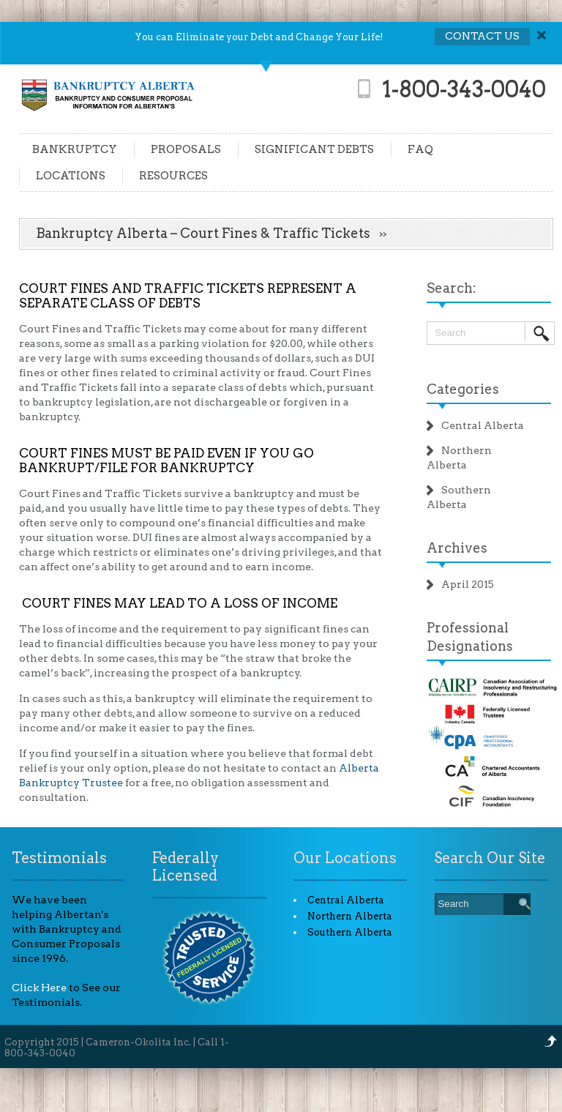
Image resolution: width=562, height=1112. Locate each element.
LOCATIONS (70, 175)
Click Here (39, 987)
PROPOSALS (186, 149)
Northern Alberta (349, 916)
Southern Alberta (349, 932)
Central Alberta (482, 425)
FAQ (420, 149)
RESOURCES (173, 175)
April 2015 (467, 584)
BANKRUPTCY (74, 149)
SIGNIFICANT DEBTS (314, 149)
